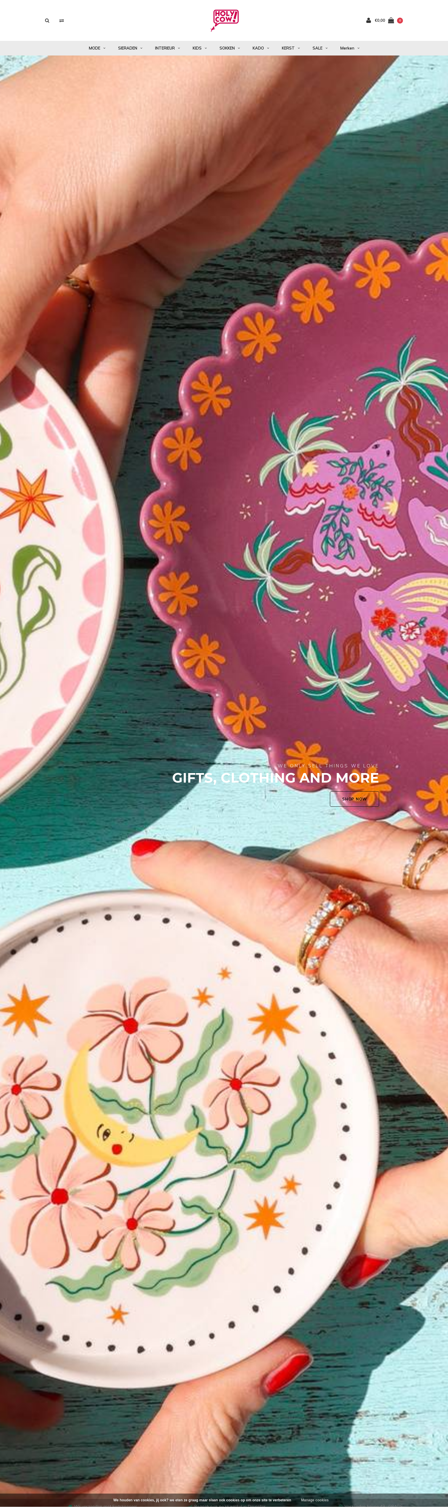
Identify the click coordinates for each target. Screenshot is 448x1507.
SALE (320, 48)
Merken (349, 48)
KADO (261, 48)
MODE (97, 48)
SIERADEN (130, 48)
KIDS (200, 48)
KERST (291, 48)
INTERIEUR (167, 48)
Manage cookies (315, 1500)
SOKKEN (230, 48)
